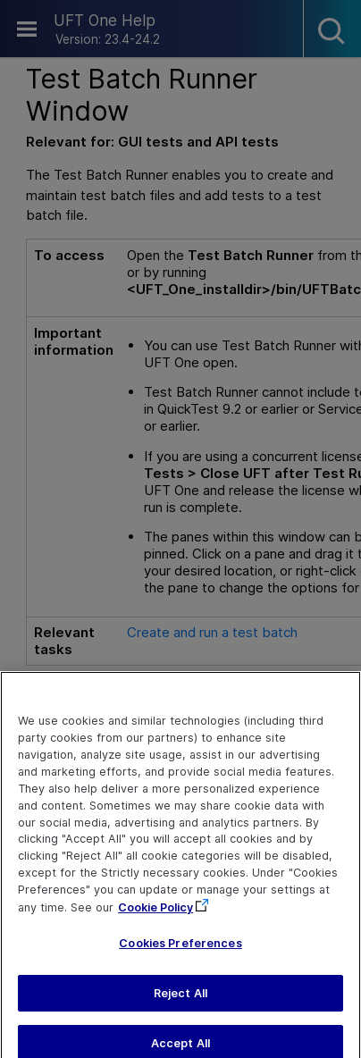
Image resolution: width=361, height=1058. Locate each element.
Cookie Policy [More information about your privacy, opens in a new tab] (155, 916)
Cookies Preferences (180, 952)
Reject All (180, 1001)
